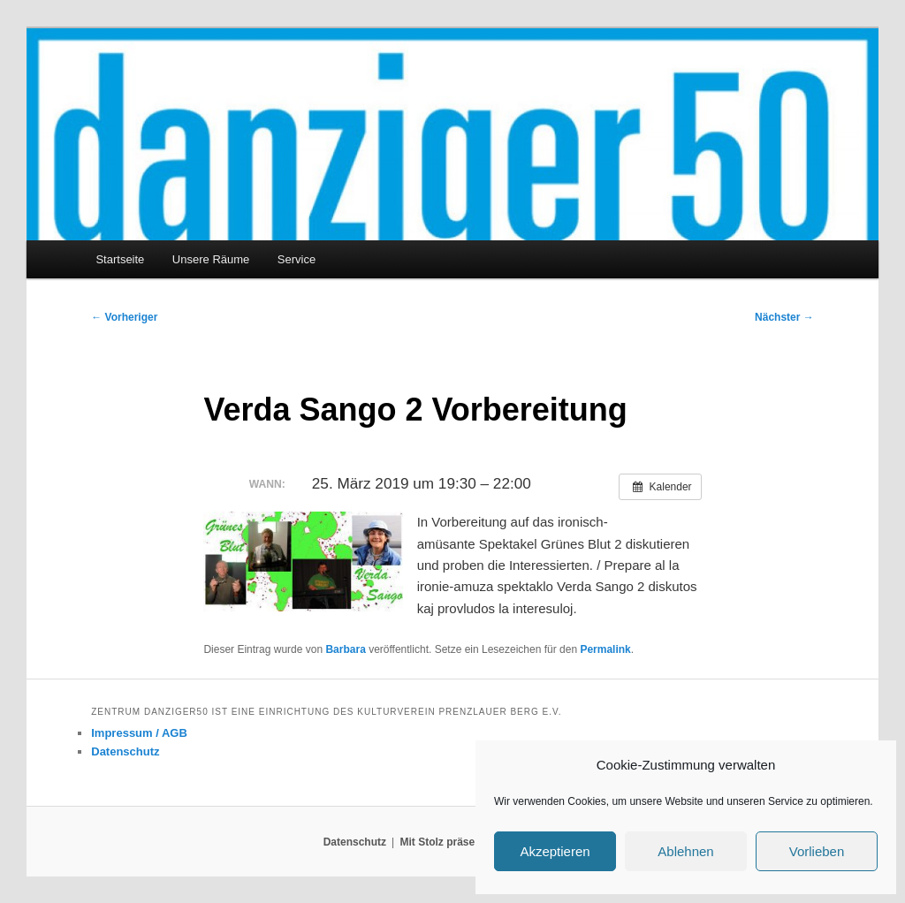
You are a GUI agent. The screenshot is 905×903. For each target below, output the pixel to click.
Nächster (784, 317)
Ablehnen (685, 851)
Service (297, 259)
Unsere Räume (210, 259)
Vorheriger (124, 317)
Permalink (605, 649)
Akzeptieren (554, 851)
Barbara (345, 649)
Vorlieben (817, 851)
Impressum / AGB (139, 733)
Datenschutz (125, 751)
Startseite (119, 259)
